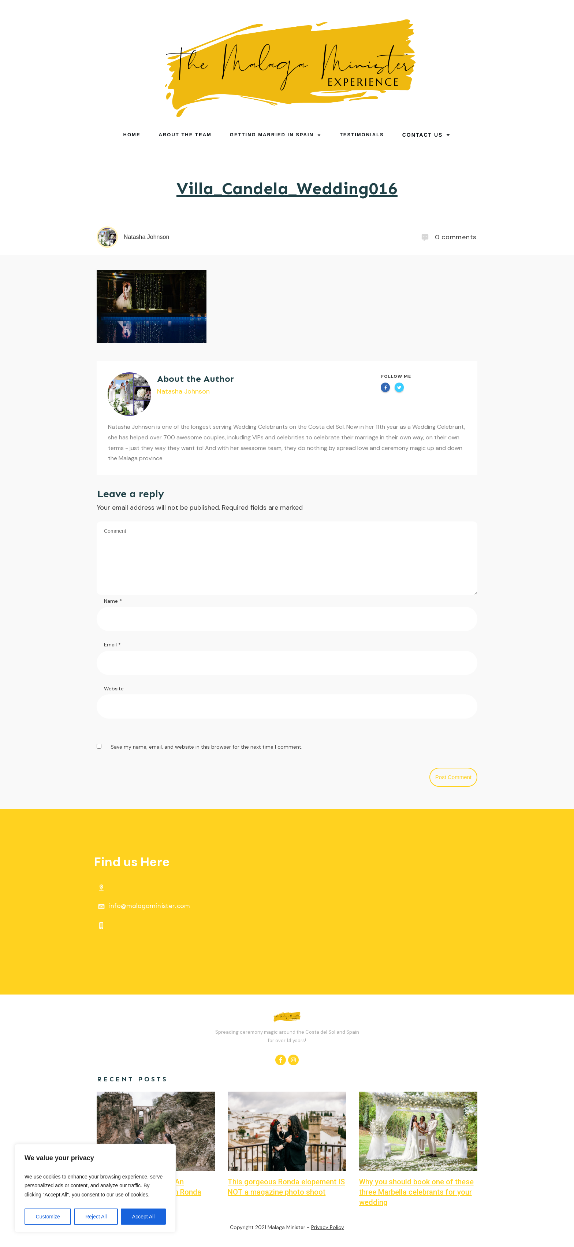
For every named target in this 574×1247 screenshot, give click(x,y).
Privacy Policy (327, 1227)
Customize (48, 1217)
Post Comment (453, 777)
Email (112, 644)
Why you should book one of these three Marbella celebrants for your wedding (416, 1192)
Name (113, 601)
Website (114, 688)
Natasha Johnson (183, 391)
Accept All (143, 1217)
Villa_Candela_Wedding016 (287, 188)
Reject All (96, 1217)
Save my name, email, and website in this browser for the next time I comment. (206, 747)
